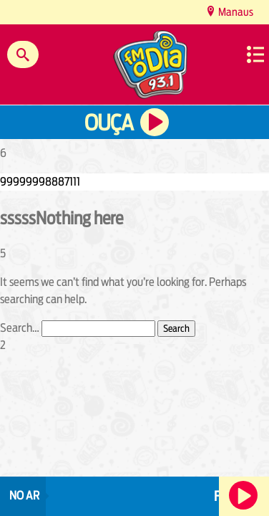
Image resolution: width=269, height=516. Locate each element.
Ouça (108, 122)
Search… (19, 328)
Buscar (23, 54)
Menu (255, 54)
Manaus (234, 12)
